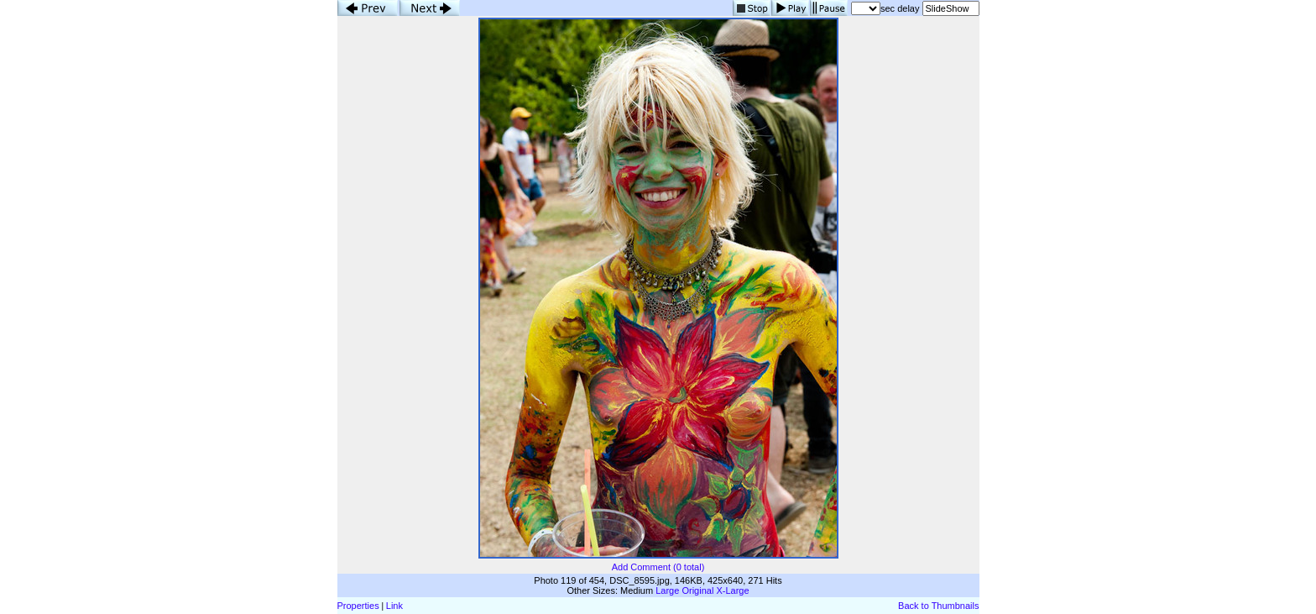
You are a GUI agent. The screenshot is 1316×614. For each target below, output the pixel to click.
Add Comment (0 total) (658, 567)
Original (697, 590)
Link (394, 606)
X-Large (732, 590)
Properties (358, 606)
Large (667, 590)
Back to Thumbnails (938, 606)
